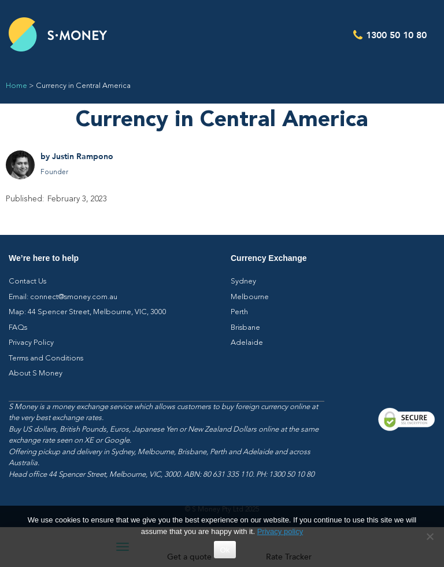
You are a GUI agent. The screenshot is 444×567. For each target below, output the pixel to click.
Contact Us (27, 281)
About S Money (35, 373)
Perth (239, 312)
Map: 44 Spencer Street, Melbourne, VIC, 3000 (87, 312)
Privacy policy (280, 531)
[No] (429, 536)
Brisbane (245, 328)
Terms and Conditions (46, 358)
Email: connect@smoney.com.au (63, 297)
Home (16, 86)
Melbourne (250, 297)
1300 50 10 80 (396, 34)
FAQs (18, 328)
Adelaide (247, 343)
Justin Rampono (82, 156)
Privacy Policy (31, 343)
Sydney (243, 281)
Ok (225, 550)
